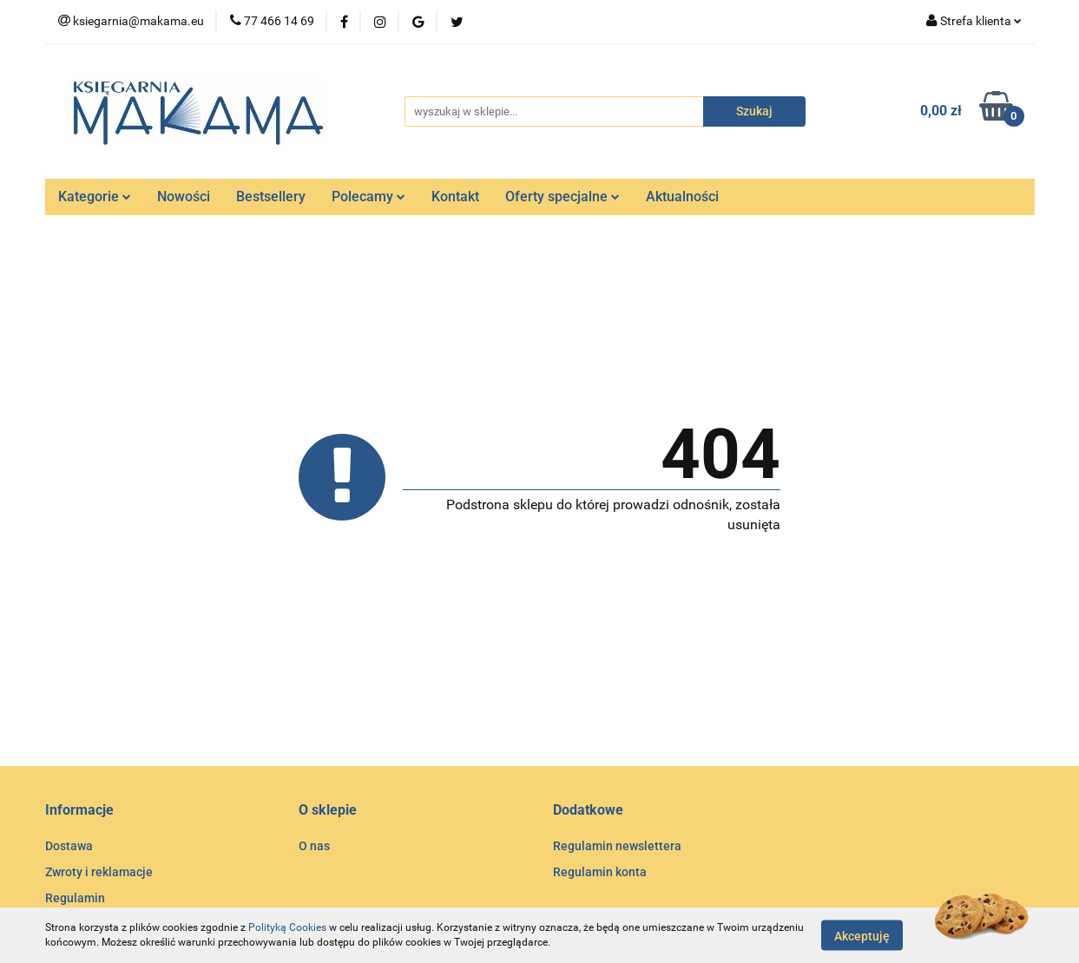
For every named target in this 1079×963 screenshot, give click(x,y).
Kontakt (455, 196)
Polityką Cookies (287, 927)
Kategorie (94, 196)
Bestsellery (271, 196)
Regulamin (75, 898)
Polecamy (368, 196)
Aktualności (682, 196)
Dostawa (69, 846)
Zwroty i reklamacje (99, 872)
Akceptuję (862, 935)
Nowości (183, 196)
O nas (314, 846)
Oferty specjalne (562, 196)
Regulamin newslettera (617, 846)
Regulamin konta (600, 872)
